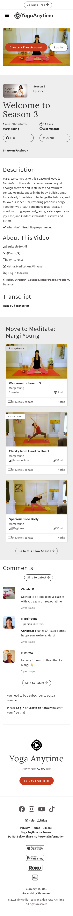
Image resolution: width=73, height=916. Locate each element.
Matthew (27, 652)
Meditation (23, 266)
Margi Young (11, 129)
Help (29, 820)
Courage (33, 280)
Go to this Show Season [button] (36, 551)
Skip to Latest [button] (38, 577)
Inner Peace (48, 280)
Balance (8, 284)
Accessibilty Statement (36, 893)
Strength (20, 280)
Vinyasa (37, 266)
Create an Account (40, 708)
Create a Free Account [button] (26, 47)
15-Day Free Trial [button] (36, 781)
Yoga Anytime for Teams (36, 832)
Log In (20, 708)
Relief (9, 280)
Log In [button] (58, 47)
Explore (47, 828)
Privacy (25, 828)
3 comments (51, 129)
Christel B (27, 589)
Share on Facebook (15, 150)
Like (11, 138)
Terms (36, 828)
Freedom (63, 280)
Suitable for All (17, 246)
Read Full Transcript (16, 305)
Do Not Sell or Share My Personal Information (36, 836)
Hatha (11, 266)
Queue (49, 138)
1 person (26, 624)
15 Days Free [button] (38, 4)
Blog (42, 820)
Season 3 (39, 86)
